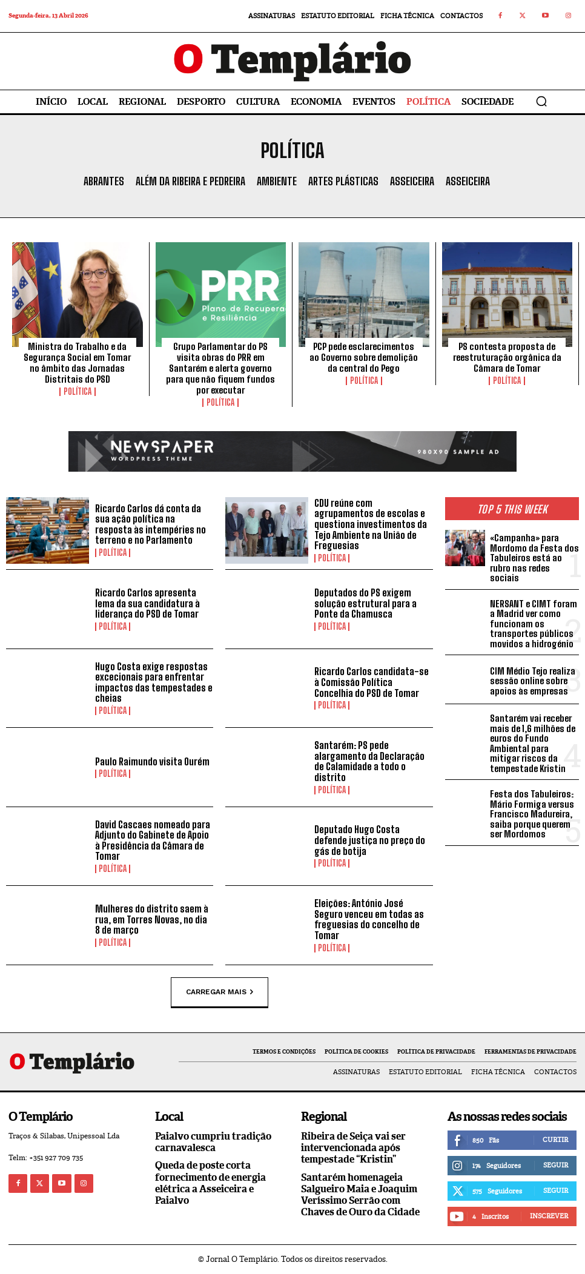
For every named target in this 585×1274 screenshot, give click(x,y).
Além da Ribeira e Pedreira (190, 181)
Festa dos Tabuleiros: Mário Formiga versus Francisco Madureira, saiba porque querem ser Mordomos (532, 813)
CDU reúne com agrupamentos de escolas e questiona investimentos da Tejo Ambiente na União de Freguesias (370, 524)
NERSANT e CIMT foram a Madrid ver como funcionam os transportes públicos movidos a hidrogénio (533, 623)
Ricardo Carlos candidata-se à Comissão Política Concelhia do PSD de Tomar (371, 681)
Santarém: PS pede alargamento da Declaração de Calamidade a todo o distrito (369, 761)
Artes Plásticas (343, 181)
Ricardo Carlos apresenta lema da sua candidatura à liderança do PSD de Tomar (147, 603)
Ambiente (277, 181)
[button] (541, 101)
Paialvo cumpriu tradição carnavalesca (213, 1142)
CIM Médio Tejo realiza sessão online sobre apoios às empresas (532, 680)
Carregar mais (219, 992)
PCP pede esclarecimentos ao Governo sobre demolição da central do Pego (363, 357)
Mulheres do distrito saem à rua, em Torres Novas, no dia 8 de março (151, 919)
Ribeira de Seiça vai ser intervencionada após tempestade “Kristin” (353, 1148)
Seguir (555, 1165)
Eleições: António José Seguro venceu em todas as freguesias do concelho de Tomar (369, 919)
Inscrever (549, 1216)
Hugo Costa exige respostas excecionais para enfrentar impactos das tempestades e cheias (154, 682)
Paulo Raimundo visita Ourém (152, 761)
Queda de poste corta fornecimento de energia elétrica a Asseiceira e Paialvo (210, 1183)
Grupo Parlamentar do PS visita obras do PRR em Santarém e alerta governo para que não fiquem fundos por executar (220, 368)
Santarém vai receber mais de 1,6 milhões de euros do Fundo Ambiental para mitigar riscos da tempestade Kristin (532, 743)
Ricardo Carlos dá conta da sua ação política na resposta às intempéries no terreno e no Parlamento (150, 524)
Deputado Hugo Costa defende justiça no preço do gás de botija (369, 839)
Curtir (555, 1139)
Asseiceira (412, 181)
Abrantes (104, 181)
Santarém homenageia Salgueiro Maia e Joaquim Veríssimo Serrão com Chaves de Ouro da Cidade (360, 1195)
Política (77, 392)
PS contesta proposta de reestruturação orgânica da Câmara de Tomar (507, 357)
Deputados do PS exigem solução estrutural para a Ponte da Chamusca (365, 603)
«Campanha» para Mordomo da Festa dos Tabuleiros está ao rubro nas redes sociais (534, 557)
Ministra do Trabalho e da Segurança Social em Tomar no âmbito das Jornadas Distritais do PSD (77, 363)
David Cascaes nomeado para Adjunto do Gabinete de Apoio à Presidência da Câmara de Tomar (152, 840)
